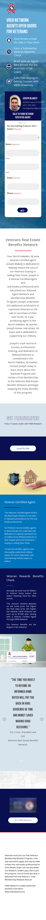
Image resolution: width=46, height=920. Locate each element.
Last (7, 172)
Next (42, 719)
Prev (4, 719)
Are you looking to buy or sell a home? (22, 127)
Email (13, 177)
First (7, 158)
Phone (14, 193)
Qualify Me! (23, 448)
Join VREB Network (23, 820)
